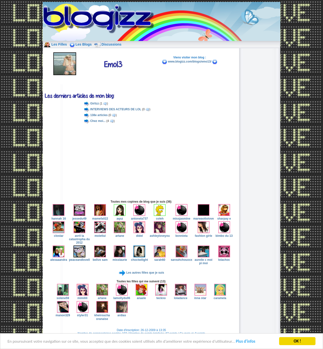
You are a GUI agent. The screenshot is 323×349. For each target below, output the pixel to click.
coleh (160, 216)
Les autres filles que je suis (145, 272)
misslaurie (120, 258)
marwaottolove (203, 216)
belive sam (100, 258)
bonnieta (182, 233)
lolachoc (224, 258)
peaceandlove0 (79, 258)
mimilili (83, 296)
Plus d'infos (245, 342)
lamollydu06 (121, 296)
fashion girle (203, 233)
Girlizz (94, 103)
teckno (161, 296)
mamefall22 (100, 216)
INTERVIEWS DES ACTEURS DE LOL (115, 109)
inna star (200, 296)
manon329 (63, 313)
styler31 (83, 313)
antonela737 (139, 216)
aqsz (120, 216)
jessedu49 (79, 216)
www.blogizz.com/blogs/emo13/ (189, 61)
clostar (59, 233)
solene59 (63, 296)
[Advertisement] (141, 162)
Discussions (111, 44)
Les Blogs (83, 44)
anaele (141, 296)
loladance (180, 296)
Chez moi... (97, 121)
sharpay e (224, 216)
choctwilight (139, 258)
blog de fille (100, 19)
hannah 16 (58, 216)
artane (120, 233)
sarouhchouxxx (181, 258)
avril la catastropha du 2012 (79, 237)
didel (139, 233)
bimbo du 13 (224, 233)
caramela (220, 296)
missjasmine (181, 216)
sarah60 (160, 258)
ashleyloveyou (160, 233)
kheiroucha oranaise (102, 315)
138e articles (99, 115)
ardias (122, 313)
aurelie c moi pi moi (203, 260)
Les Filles (59, 44)
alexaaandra (58, 258)
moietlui (100, 233)
